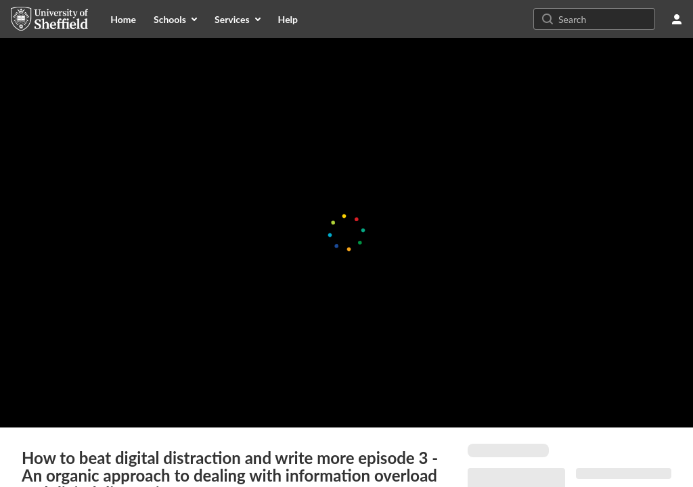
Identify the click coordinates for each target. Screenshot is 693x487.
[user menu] (677, 19)
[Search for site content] (605, 19)
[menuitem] (123, 19)
